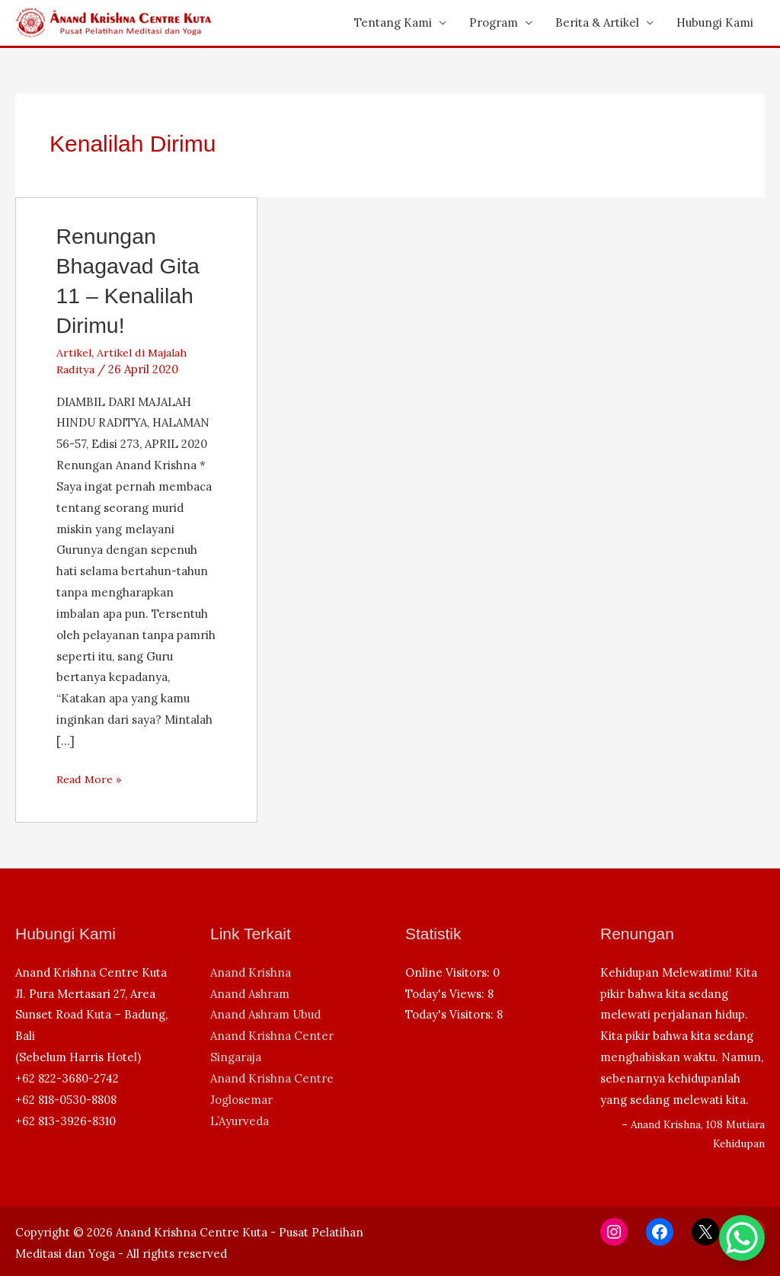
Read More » (91, 779)
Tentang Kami (393, 22)
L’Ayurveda (239, 1121)
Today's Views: (446, 994)
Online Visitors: (449, 972)
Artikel (74, 352)
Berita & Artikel (597, 22)
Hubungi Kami (714, 22)
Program (493, 22)
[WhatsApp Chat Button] (742, 1238)
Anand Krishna (250, 972)
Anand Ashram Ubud (265, 1014)
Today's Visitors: (451, 1014)
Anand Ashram (249, 994)
